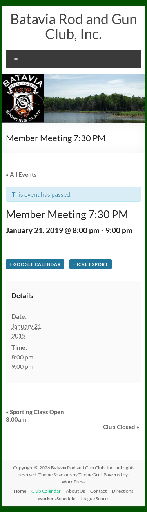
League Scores (94, 498)
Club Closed (121, 426)
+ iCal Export (90, 264)
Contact (98, 491)
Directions (122, 491)
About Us (75, 491)
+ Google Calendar (35, 264)
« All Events (21, 174)
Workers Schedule (56, 498)
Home (20, 491)
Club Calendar (46, 491)
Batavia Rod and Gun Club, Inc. (73, 26)
